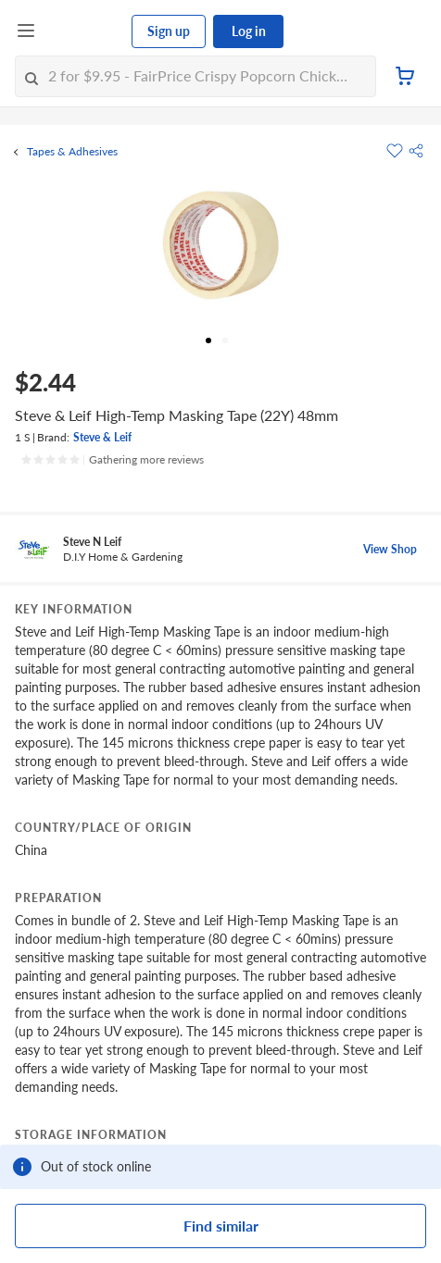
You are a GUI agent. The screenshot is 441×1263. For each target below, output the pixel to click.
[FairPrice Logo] (84, 31)
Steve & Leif (102, 437)
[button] (416, 151)
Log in (249, 31)
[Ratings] (112, 459)
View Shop (390, 549)
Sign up (168, 31)
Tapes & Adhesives (72, 151)
